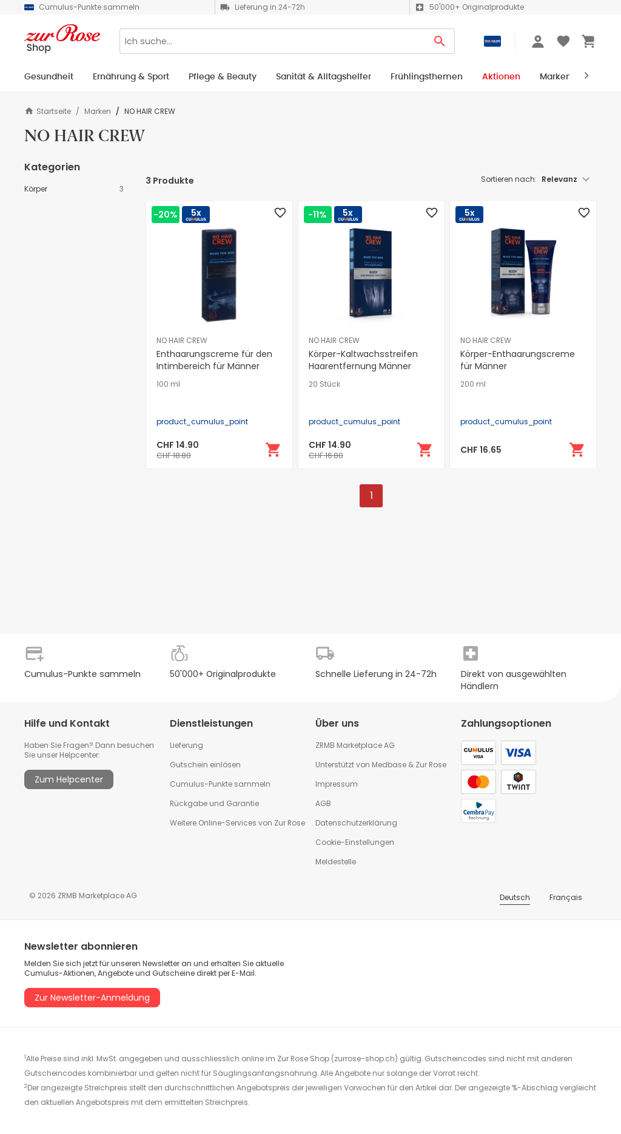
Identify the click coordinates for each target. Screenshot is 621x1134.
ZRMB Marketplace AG (355, 745)
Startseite (47, 111)
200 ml (473, 384)
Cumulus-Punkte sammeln (220, 784)
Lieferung (186, 745)
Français (565, 897)
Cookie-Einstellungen (354, 842)
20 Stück (324, 384)
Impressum (336, 784)
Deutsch (515, 897)
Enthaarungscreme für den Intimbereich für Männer (214, 360)
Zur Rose (430, 764)
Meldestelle (335, 861)
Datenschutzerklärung (356, 823)
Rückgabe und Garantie (214, 803)
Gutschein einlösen (205, 764)
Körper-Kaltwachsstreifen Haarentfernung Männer (363, 360)
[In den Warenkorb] (273, 449)
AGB (323, 803)
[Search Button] (440, 41)
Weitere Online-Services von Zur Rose (237, 823)
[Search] (272, 41)
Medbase (389, 764)
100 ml (168, 384)
